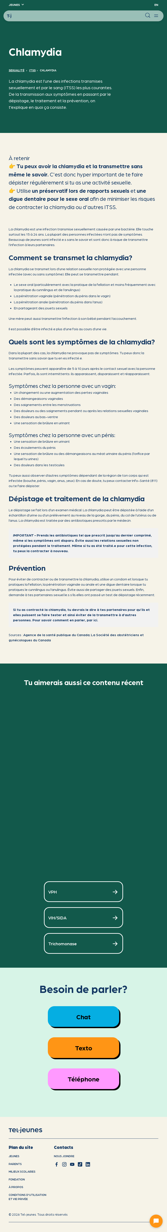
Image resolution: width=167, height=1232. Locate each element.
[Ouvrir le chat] (156, 1221)
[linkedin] (87, 1164)
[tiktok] (80, 1164)
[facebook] (56, 1164)
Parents (15, 1163)
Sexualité (16, 70)
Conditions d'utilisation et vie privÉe (27, 1197)
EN (156, 4)
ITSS (32, 70)
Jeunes (14, 1156)
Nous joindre (64, 1156)
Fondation (17, 1179)
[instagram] (64, 1164)
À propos (16, 1186)
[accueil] (31, 1130)
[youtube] (72, 1164)
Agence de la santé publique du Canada (56, 635)
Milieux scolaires (22, 1171)
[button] (16, 5)
